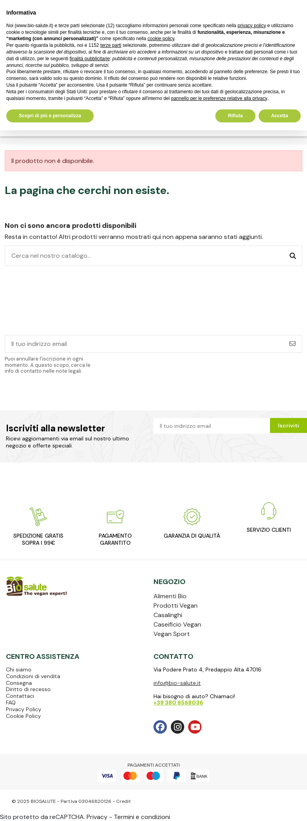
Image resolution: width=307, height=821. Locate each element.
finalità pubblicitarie (90, 58)
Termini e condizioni (142, 817)
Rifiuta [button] (235, 115)
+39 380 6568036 (178, 702)
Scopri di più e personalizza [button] (50, 115)
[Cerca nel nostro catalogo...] (292, 256)
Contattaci (20, 695)
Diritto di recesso (28, 689)
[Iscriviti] (292, 343)
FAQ (11, 702)
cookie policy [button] (161, 38)
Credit (123, 801)
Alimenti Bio (170, 596)
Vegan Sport (172, 634)
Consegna (19, 682)
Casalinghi (168, 615)
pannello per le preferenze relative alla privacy (219, 98)
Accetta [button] (279, 115)
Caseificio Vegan (177, 624)
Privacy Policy (23, 709)
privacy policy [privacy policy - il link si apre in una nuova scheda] (252, 25)
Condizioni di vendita (33, 676)
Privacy (97, 817)
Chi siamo (18, 669)
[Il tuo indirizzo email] (144, 343)
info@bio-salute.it (177, 682)
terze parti (110, 45)
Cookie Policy (23, 715)
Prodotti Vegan (176, 605)
